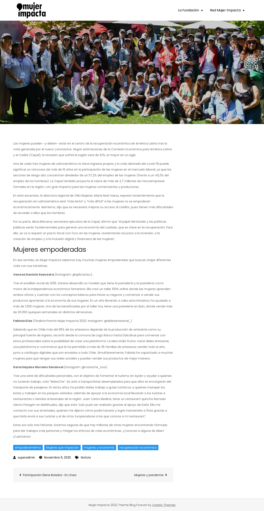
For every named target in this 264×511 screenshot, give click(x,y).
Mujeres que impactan (62, 447)
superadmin (26, 457)
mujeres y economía (99, 447)
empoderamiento (28, 447)
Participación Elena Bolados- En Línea (49, 475)
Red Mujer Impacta (225, 10)
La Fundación (188, 10)
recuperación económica (138, 447)
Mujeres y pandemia (149, 475)
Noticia (86, 457)
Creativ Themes (164, 505)
